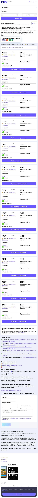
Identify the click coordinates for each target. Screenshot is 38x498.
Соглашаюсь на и (16, 419)
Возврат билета (4, 457)
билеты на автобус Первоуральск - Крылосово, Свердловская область (17, 347)
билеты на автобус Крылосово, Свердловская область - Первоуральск (19, 351)
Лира (3, 84)
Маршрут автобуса (25, 61)
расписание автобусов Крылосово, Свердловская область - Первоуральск (19, 344)
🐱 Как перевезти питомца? (8, 364)
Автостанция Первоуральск (29, 357)
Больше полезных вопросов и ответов (11, 390)
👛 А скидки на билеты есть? (8, 367)
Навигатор (4, 61)
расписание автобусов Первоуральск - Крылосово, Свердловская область (20, 340)
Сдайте (27, 386)
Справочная (3, 459)
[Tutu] (4, 2)
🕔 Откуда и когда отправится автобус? (11, 365)
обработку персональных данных (18, 418)
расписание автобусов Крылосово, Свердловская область (19, 354)
